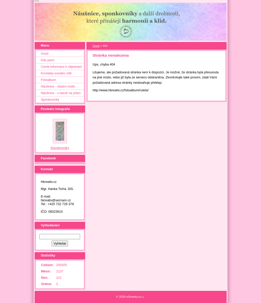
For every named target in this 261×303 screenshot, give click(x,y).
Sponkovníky (50, 99)
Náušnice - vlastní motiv (58, 86)
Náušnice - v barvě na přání (61, 93)
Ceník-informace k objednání (61, 67)
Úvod (96, 45)
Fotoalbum (48, 80)
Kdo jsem (47, 60)
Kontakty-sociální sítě (56, 73)
